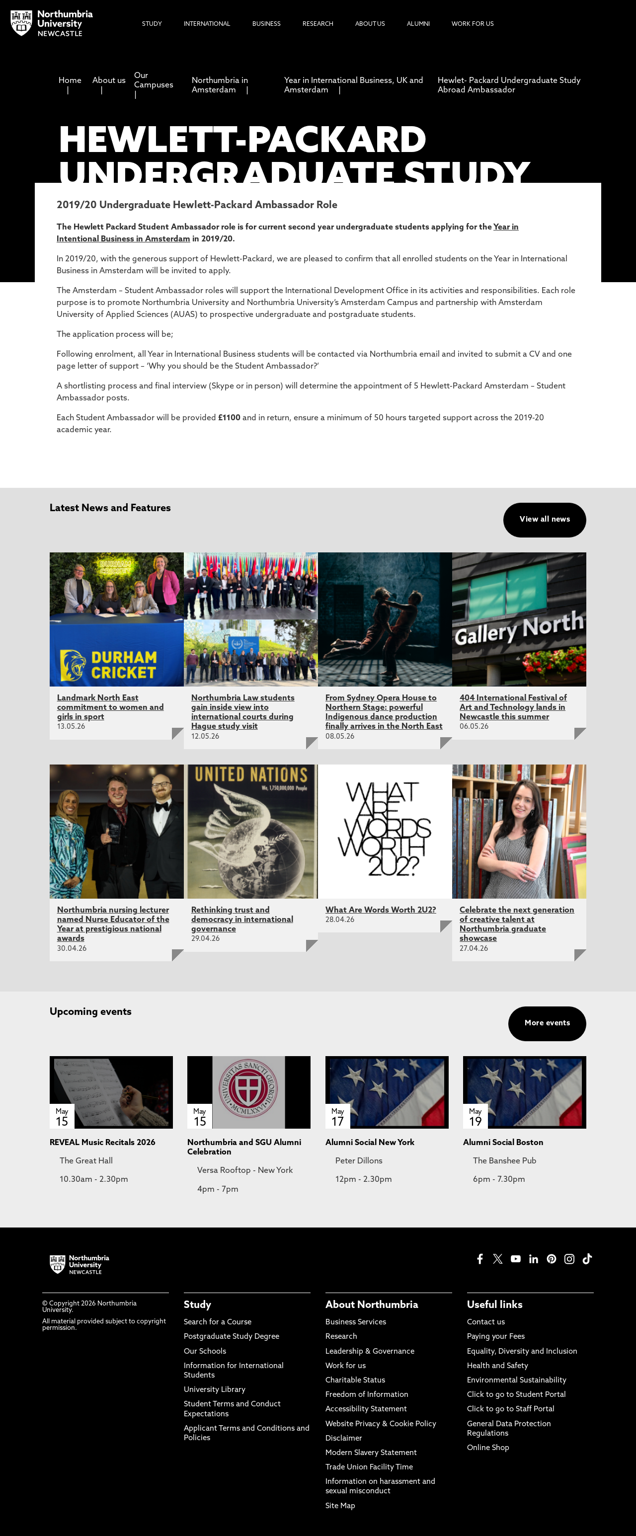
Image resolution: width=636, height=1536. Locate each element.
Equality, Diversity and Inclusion (522, 1352)
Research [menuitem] (318, 24)
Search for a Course (217, 1322)
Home (70, 81)
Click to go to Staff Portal (511, 1409)
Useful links (495, 1305)
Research (341, 1337)
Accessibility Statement (366, 1409)
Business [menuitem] (266, 24)
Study (197, 1305)
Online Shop (488, 1448)
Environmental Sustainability (516, 1380)
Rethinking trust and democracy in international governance (242, 920)
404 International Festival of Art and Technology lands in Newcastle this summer (513, 707)
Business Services (355, 1322)
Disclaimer (343, 1439)
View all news (545, 520)
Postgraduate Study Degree (231, 1337)
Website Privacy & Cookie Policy (380, 1424)
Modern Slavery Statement (371, 1453)
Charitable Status (355, 1380)
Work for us (345, 1366)
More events (547, 1023)
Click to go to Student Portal (516, 1395)
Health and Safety (497, 1366)
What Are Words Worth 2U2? (380, 911)
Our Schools (205, 1352)
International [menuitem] (207, 24)
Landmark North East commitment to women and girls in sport (110, 707)
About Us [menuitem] (370, 24)
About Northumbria (371, 1305)
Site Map (340, 1506)
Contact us (486, 1322)
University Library (214, 1390)
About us (109, 81)
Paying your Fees (496, 1337)
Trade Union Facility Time (369, 1467)
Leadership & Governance (369, 1352)
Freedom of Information (366, 1395)
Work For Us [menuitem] (473, 24)
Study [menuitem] (152, 24)
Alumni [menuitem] (418, 24)
